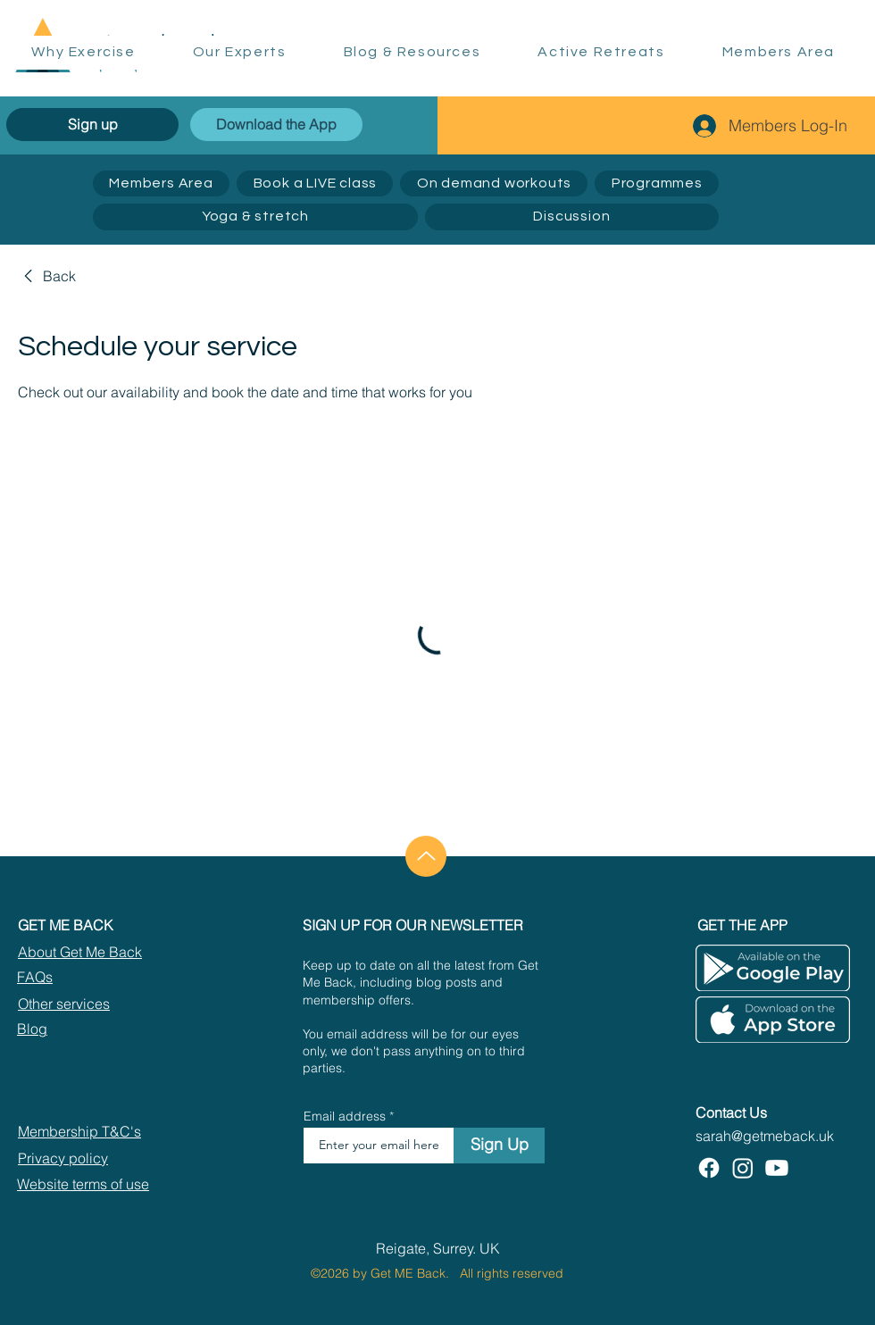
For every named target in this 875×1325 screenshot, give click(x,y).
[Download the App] (276, 124)
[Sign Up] (499, 1145)
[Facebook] (709, 1167)
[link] (47, 276)
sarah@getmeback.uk (765, 1136)
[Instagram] (742, 1167)
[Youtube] (776, 1167)
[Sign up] (92, 124)
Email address (345, 1116)
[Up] (425, 856)
